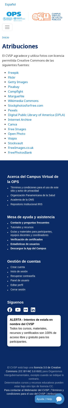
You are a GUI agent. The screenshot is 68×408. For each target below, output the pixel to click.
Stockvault (15, 143)
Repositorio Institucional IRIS (26, 204)
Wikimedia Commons (23, 101)
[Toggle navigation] (7, 27)
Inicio (5, 37)
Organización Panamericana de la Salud (33, 195)
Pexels (12, 110)
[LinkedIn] (33, 309)
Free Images (17, 129)
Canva (12, 124)
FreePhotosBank (20, 152)
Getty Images (18, 82)
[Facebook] (9, 309)
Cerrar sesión (18, 289)
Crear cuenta (18, 267)
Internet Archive (20, 119)
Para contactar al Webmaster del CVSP (26, 390)
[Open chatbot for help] (46, 398)
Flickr (11, 77)
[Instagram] (26, 309)
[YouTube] (18, 309)
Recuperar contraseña (23, 276)
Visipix (12, 138)
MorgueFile (16, 96)
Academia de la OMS (22, 199)
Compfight (15, 91)
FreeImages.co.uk (21, 148)
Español (10, 4)
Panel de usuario (20, 280)
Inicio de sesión (19, 271)
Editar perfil (17, 285)
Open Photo (16, 133)
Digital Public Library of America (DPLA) (36, 115)
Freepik (13, 72)
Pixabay (13, 87)
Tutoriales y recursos (22, 227)
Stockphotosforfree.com (25, 105)
